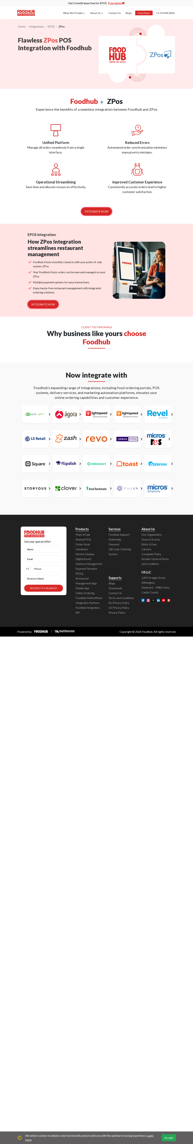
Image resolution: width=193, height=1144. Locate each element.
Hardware (82, 549)
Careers (146, 549)
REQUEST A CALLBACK (43, 588)
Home (21, 26)
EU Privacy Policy (119, 602)
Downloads (115, 588)
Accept (168, 1137)
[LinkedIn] (158, 600)
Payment (114, 544)
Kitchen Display (85, 554)
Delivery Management (89, 563)
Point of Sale (83, 534)
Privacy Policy (117, 612)
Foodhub (147, 631)
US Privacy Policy (119, 607)
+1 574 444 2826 (165, 12)
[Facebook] (143, 600)
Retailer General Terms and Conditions (155, 561)
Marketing (115, 539)
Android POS (83, 539)
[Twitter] (153, 600)
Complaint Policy (151, 554)
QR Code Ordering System (120, 551)
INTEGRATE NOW (96, 211)
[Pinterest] (168, 600)
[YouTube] (163, 600)
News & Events (150, 539)
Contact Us (114, 12)
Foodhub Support (119, 534)
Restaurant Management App (86, 581)
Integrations (36, 26)
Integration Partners (88, 602)
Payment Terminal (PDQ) (86, 571)
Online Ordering (85, 593)
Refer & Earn (149, 544)
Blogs (129, 12)
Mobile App (82, 588)
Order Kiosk (83, 544)
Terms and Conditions (121, 597)
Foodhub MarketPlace (89, 597)
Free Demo (144, 12)
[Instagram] (148, 600)
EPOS (51, 26)
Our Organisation (151, 534)
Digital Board (83, 559)
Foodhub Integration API (88, 610)
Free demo (116, 3)
